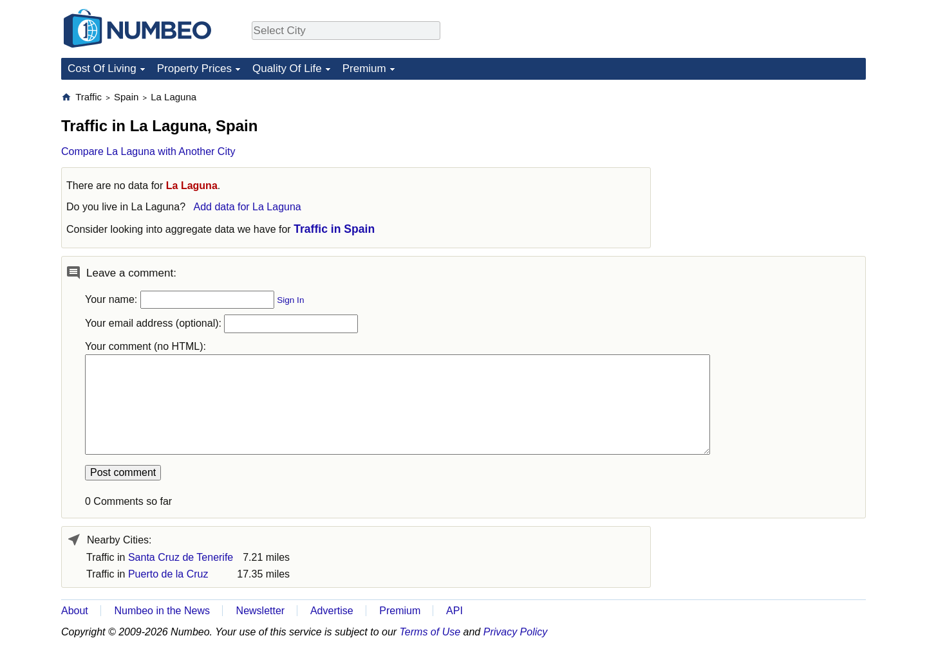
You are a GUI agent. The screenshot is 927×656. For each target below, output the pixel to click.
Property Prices (194, 68)
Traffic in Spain (334, 229)
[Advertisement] (769, 171)
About (74, 610)
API (454, 610)
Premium (364, 68)
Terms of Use (430, 631)
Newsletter (260, 610)
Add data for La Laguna (247, 206)
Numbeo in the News (162, 610)
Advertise (331, 610)
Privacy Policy (515, 631)
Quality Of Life (287, 68)
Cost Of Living (102, 68)
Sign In (290, 300)
